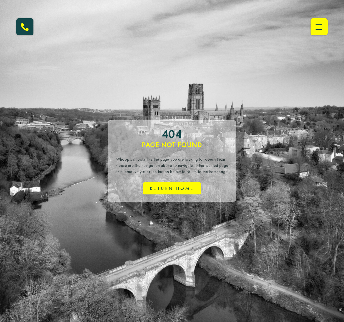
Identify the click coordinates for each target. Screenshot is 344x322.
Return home (172, 188)
